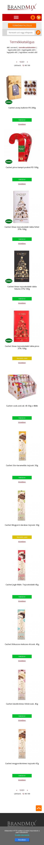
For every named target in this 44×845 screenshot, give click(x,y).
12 (23, 65)
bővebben (22, 124)
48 (26, 65)
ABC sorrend (12, 47)
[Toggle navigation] (16, 17)
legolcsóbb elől (14, 50)
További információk (22, 835)
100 (28, 65)
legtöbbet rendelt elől (28, 52)
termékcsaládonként (27, 47)
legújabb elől (12, 52)
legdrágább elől (28, 50)
